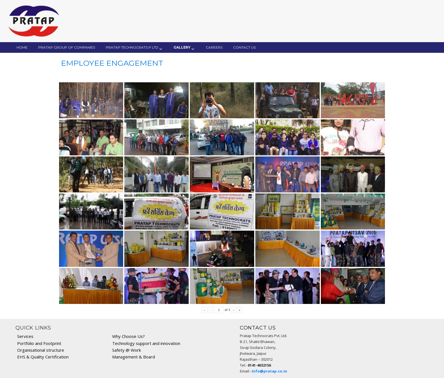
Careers (214, 47)
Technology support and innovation (146, 343)
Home (22, 47)
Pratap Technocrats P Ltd (132, 47)
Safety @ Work (126, 350)
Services (25, 336)
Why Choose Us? (128, 336)
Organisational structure (40, 350)
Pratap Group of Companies (66, 47)
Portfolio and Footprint (39, 343)
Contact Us (244, 47)
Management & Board (133, 357)
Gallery (181, 47)
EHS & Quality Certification (43, 357)
